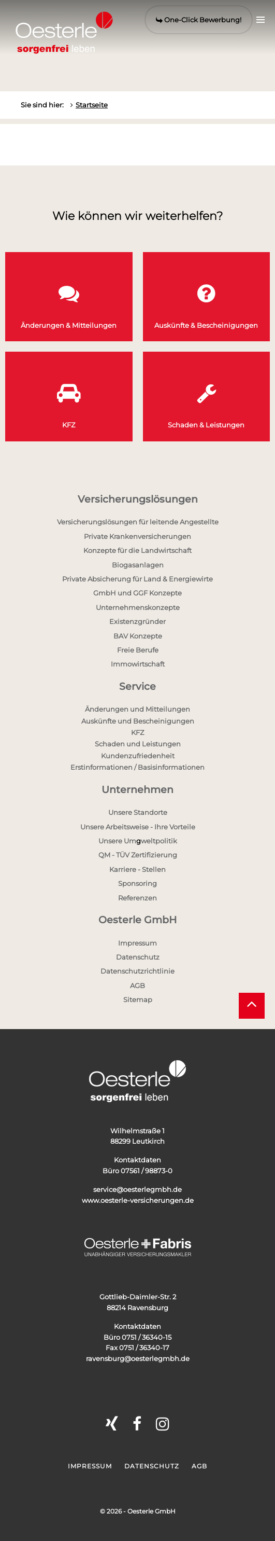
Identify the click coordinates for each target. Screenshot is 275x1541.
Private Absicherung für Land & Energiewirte (137, 579)
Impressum (137, 943)
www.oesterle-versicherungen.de (138, 1200)
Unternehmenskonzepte (138, 607)
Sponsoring (137, 883)
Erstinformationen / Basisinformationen (137, 767)
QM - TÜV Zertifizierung (137, 855)
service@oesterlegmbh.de (137, 1189)
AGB (137, 985)
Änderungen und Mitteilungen (137, 709)
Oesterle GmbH (137, 920)
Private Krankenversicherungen (137, 536)
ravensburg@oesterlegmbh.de (138, 1358)
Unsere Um (117, 841)
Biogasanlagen (138, 565)
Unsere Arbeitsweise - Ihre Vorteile (137, 827)
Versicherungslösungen (138, 499)
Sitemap (137, 999)
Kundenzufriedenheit (138, 756)
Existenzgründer (137, 621)
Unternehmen (137, 790)
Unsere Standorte (137, 812)
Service (137, 686)
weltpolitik (159, 841)
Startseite (92, 105)
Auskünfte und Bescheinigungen (137, 721)
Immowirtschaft (138, 664)
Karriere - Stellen (137, 869)
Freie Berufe (137, 650)
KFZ (137, 732)
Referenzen (137, 898)
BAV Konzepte (137, 636)
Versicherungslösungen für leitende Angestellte (138, 522)
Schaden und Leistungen (138, 744)
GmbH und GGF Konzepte (137, 593)
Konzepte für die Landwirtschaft (137, 550)
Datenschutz (138, 957)
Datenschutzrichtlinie (137, 971)
